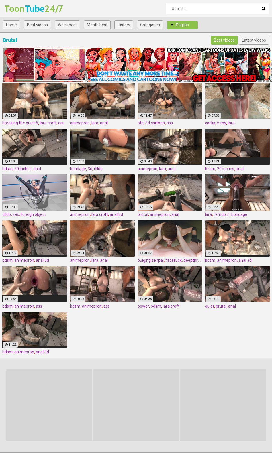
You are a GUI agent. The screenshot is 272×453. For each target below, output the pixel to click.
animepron (80, 123)
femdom (222, 214)
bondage (78, 168)
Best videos (37, 25)
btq (141, 123)
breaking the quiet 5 (20, 123)
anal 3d (116, 214)
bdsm (7, 168)
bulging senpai (151, 260)
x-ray (221, 123)
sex (16, 214)
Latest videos (254, 40)
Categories (150, 25)
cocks (210, 123)
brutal (143, 214)
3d (90, 168)
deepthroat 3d (196, 260)
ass (61, 123)
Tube (19, 8)
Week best (67, 25)
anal (104, 123)
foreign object (33, 214)
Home (11, 25)
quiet (209, 306)
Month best (97, 25)
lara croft (48, 123)
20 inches (23, 168)
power (143, 306)
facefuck (173, 260)
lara (94, 123)
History (124, 25)
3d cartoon (155, 123)
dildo (98, 168)
